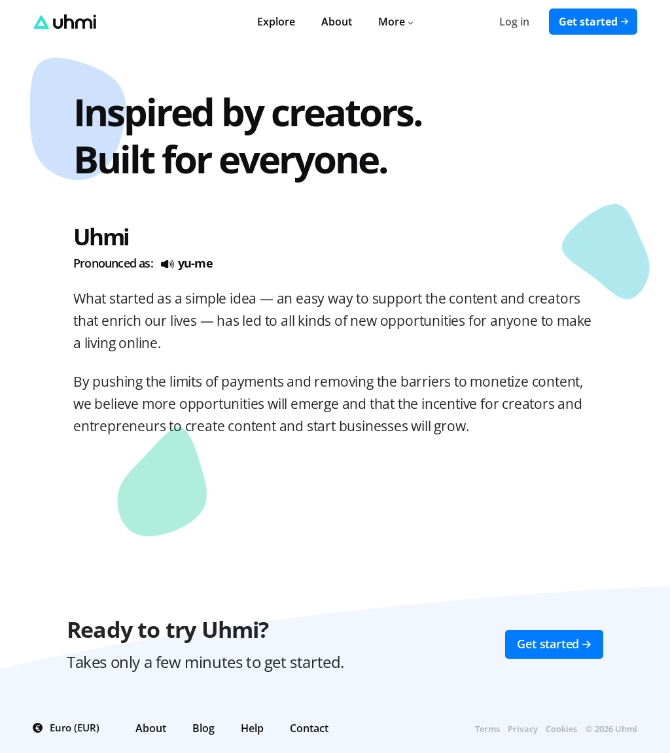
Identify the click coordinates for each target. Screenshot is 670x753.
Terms (487, 729)
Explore (276, 21)
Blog (203, 728)
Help (252, 728)
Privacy (523, 729)
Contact (309, 728)
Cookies (561, 729)
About (336, 21)
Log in (514, 21)
